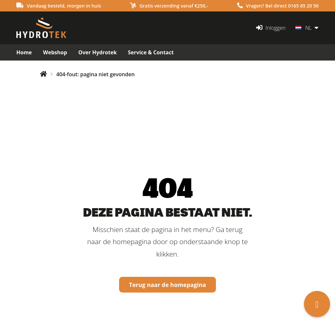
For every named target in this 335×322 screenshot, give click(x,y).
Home (24, 52)
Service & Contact (151, 52)
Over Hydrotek (97, 52)
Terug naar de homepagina (167, 285)
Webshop (55, 52)
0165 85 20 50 (303, 6)
